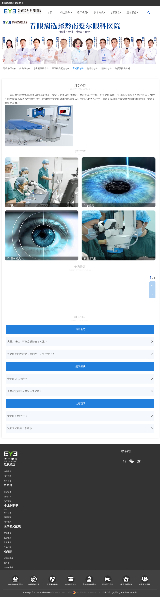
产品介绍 (7, 547)
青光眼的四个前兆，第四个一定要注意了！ (80, 354)
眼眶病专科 (92, 68)
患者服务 (132, 12)
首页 (49, 12)
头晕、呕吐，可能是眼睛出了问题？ (80, 341)
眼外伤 (7, 563)
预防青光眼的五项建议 (80, 428)
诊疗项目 (82, 12)
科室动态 (80, 329)
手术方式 (99, 12)
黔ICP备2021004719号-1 (61, 592)
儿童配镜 (7, 542)
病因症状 (80, 366)
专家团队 (115, 12)
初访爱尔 (66, 12)
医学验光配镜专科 (60, 68)
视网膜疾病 (8, 558)
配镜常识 (7, 533)
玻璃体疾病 (8, 567)
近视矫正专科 (9, 68)
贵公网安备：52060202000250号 (88, 592)
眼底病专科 (106, 68)
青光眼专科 (77, 68)
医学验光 (7, 538)
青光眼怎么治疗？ (80, 378)
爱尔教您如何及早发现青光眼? (80, 391)
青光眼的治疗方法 (80, 416)
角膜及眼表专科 (122, 68)
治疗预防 (80, 403)
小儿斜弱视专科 (41, 68)
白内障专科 (24, 68)
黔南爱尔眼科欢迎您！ (12, 3)
